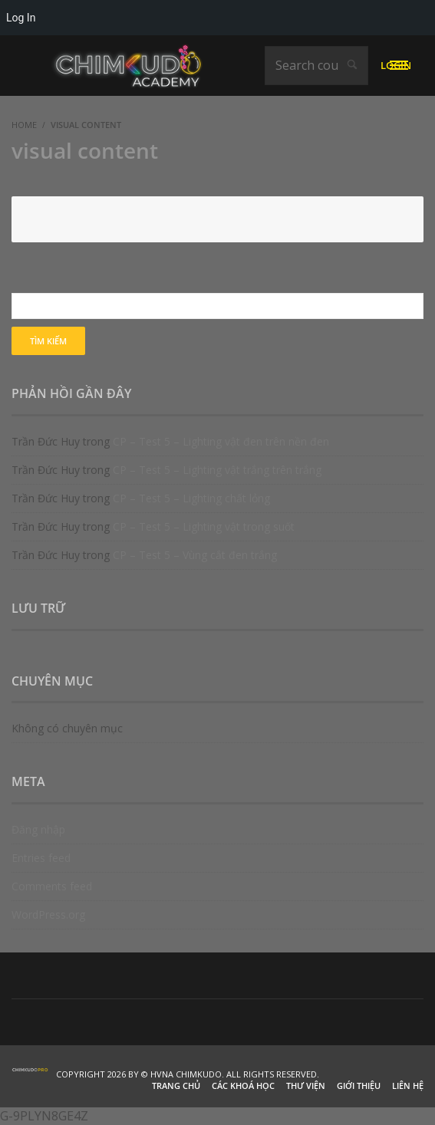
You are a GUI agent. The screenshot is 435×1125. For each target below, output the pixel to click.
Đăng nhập (38, 829)
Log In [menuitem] (20, 18)
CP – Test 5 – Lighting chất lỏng (191, 498)
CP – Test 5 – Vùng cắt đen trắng (195, 555)
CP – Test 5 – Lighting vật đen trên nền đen (221, 441)
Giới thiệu (359, 1085)
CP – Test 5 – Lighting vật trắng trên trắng (217, 469)
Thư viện (305, 1085)
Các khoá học (243, 1085)
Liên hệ (407, 1085)
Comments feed (52, 886)
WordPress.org (48, 914)
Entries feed (41, 857)
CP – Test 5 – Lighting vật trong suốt (204, 526)
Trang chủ (176, 1085)
